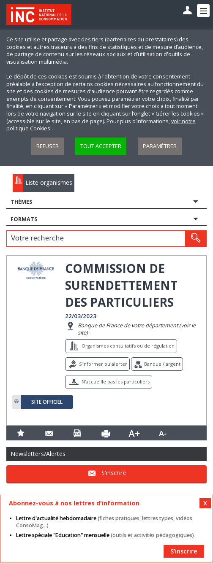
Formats (24, 219)
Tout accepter (100, 146)
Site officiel (47, 402)
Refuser (47, 146)
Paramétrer (160, 146)
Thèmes (21, 201)
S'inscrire (113, 473)
